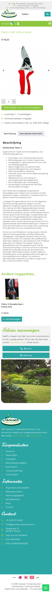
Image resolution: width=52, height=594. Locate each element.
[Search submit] (48, 14)
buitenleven (35, 435)
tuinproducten (19, 435)
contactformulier (18, 342)
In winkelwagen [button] (12, 319)
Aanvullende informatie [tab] (31, 133)
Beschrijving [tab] (10, 133)
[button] (49, 23)
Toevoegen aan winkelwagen (22, 107)
